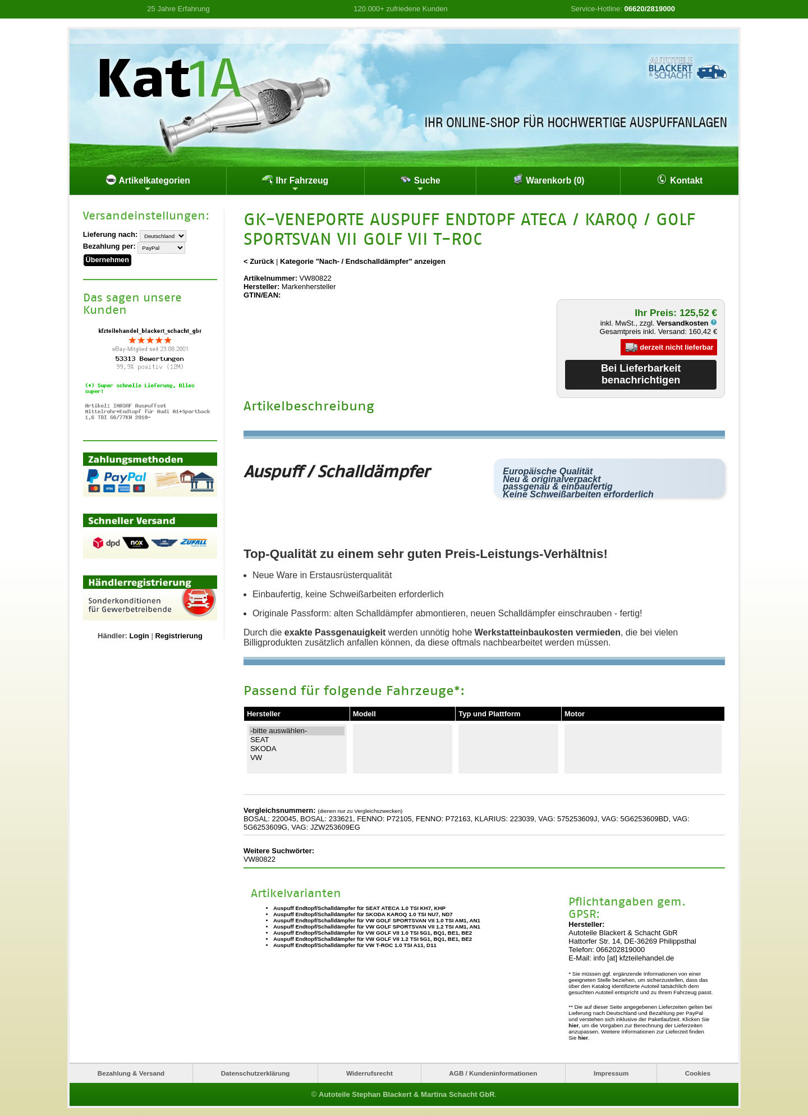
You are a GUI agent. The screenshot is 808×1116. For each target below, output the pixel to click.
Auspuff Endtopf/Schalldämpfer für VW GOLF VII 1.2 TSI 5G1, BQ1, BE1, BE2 (372, 938)
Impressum (611, 1072)
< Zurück (259, 261)
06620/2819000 (650, 8)
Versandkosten (686, 323)
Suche (420, 183)
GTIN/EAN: (262, 295)
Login (139, 633)
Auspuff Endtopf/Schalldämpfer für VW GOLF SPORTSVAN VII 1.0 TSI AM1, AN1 (376, 920)
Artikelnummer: (270, 278)
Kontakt (679, 179)
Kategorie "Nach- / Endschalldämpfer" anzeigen (363, 261)
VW (297, 757)
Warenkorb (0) (548, 179)
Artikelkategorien (147, 183)
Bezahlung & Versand (131, 1072)
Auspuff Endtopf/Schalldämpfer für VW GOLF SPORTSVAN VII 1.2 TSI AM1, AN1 (376, 926)
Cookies (697, 1072)
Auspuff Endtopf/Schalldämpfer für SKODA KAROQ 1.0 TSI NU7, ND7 (363, 914)
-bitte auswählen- (297, 730)
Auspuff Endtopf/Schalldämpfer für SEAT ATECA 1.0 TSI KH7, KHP (359, 907)
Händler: (112, 633)
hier (573, 1025)
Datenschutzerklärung (255, 1072)
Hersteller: (261, 286)
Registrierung (179, 633)
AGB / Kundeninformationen (493, 1072)
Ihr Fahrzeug (295, 183)
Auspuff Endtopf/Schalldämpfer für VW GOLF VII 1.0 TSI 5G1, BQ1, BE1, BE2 (372, 932)
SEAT (297, 739)
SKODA (297, 748)
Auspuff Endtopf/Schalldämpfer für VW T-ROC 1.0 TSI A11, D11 (355, 944)
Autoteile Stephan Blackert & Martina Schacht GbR (407, 1094)
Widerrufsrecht (369, 1072)
